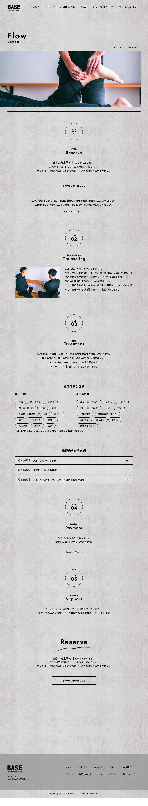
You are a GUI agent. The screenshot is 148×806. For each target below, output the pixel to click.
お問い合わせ (132, 11)
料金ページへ (72, 560)
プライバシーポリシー (106, 782)
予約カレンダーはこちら (74, 185)
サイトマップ (128, 782)
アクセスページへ (72, 211)
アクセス (116, 11)
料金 (83, 11)
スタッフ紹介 (100, 11)
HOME (35, 11)
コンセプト (51, 11)
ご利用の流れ (67, 11)
